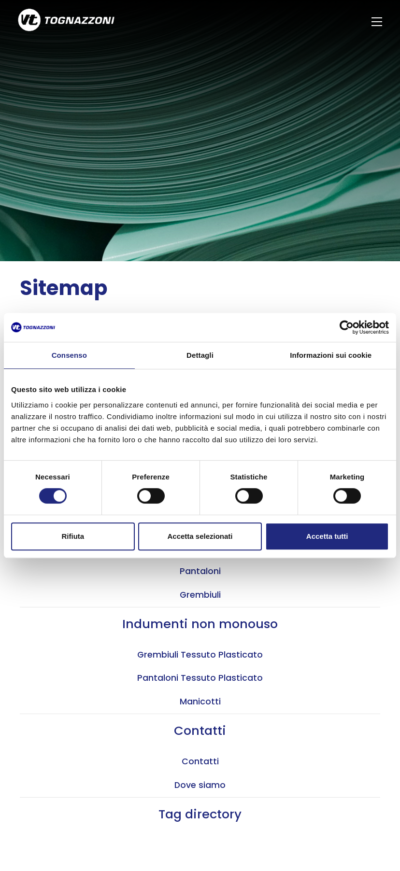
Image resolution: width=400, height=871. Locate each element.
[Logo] (66, 22)
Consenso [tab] (69, 355)
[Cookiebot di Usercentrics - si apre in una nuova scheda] (346, 327)
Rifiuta (72, 536)
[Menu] (378, 21)
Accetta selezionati (199, 536)
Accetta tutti (327, 536)
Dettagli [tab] (200, 355)
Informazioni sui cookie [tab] (330, 355)
